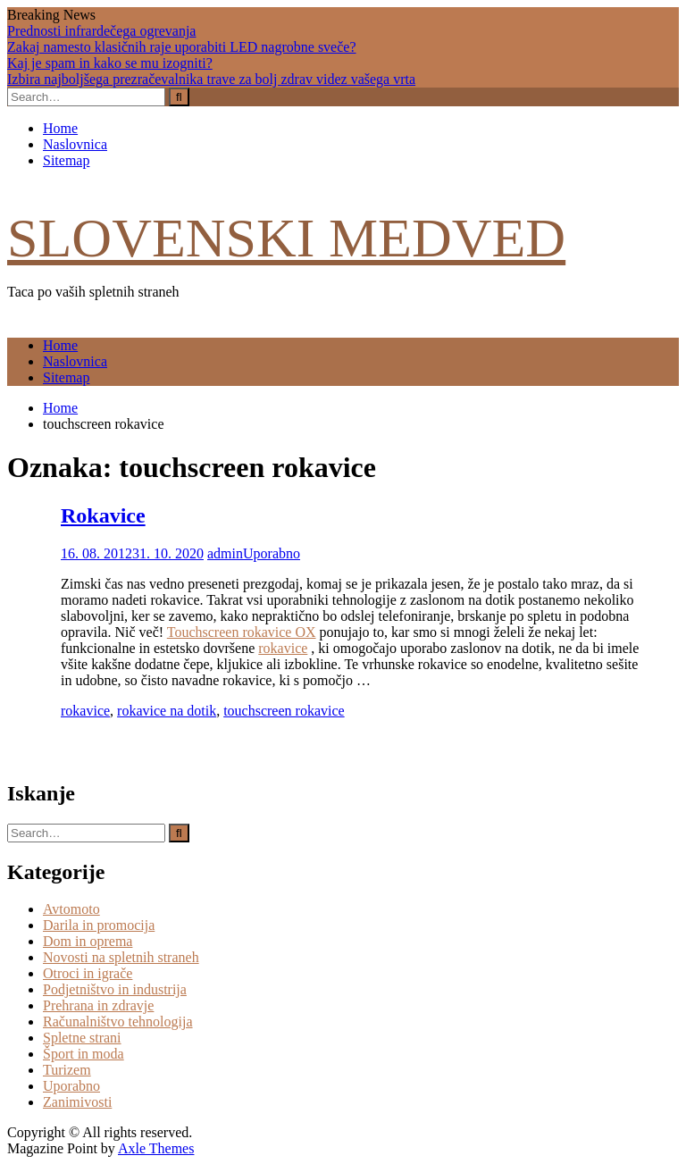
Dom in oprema (87, 941)
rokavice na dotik (166, 710)
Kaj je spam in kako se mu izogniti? (110, 63)
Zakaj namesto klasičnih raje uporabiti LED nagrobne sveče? (181, 46)
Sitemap (66, 160)
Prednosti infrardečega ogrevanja (101, 30)
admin (225, 553)
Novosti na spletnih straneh (121, 957)
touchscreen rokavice (283, 710)
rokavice (282, 648)
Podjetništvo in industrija (115, 989)
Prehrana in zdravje (98, 1005)
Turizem (67, 1069)
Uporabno (271, 553)
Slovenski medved (286, 237)
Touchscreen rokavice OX (241, 632)
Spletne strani (82, 1037)
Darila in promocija (99, 925)
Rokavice (103, 515)
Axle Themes (156, 1148)
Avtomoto (71, 909)
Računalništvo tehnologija (118, 1021)
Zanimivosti (77, 1102)
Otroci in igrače (87, 973)
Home (60, 128)
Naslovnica (75, 144)
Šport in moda (83, 1053)
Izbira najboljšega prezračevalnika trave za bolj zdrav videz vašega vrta (211, 79)
